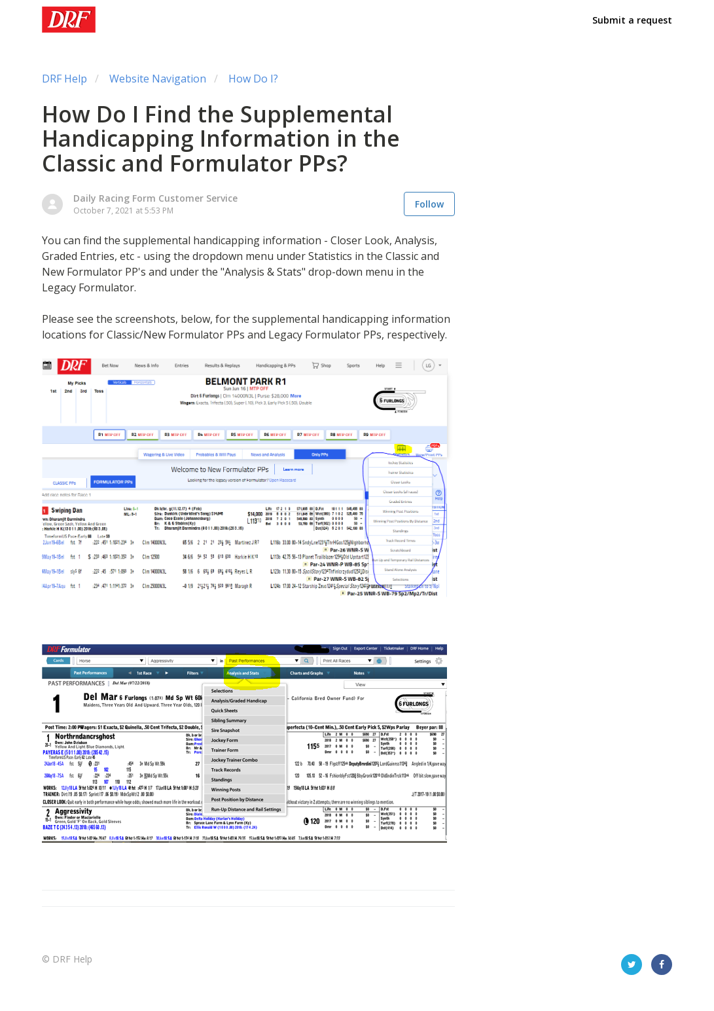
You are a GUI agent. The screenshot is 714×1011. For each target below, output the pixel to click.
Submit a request (632, 20)
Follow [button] (429, 204)
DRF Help (64, 78)
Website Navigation (157, 78)
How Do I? (253, 78)
